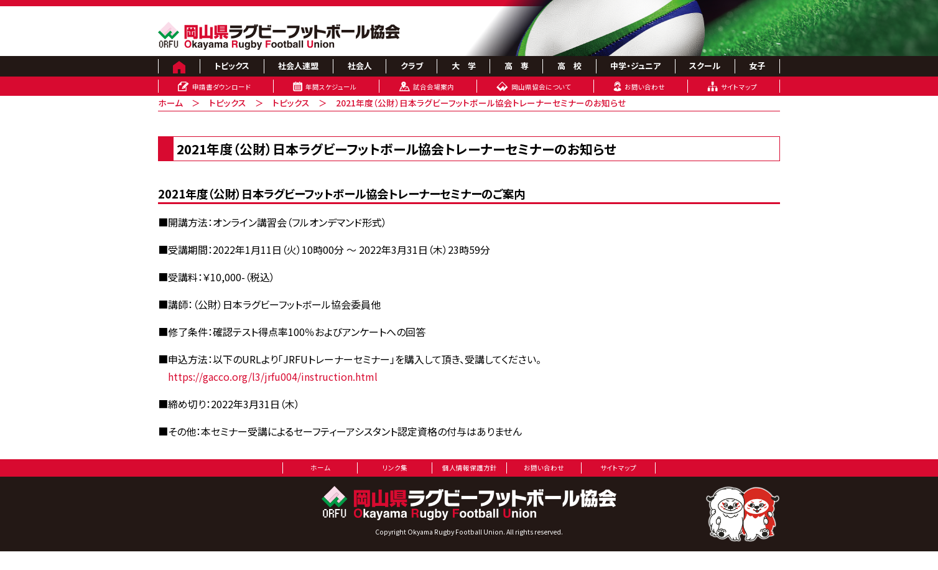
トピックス (231, 66)
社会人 (360, 66)
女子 (757, 66)
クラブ (412, 66)
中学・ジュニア (635, 66)
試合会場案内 (433, 86)
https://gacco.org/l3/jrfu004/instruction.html (273, 376)
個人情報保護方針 (469, 467)
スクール (704, 66)
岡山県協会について (541, 86)
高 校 (569, 66)
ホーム (170, 102)
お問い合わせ (645, 86)
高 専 (516, 66)
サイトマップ (739, 86)
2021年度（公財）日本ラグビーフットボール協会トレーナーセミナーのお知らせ (481, 102)
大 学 (464, 66)
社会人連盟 (298, 66)
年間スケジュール (330, 86)
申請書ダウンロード (221, 86)
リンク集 (395, 467)
